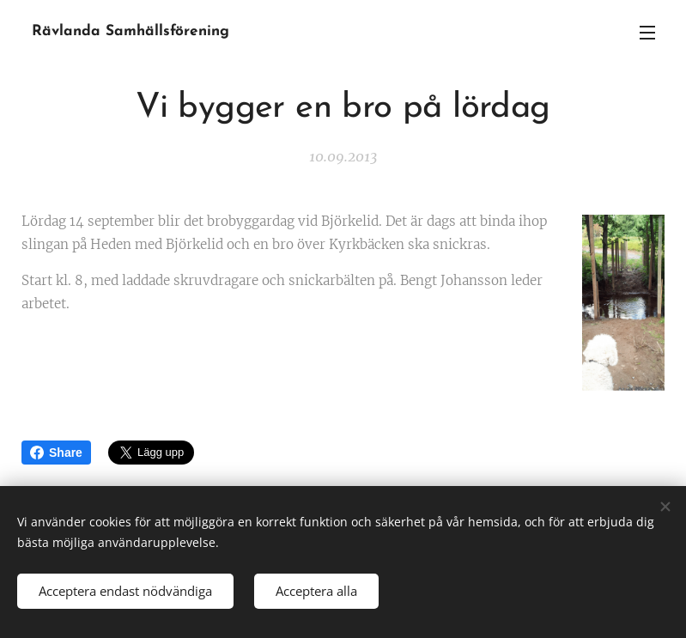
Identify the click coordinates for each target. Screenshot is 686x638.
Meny (647, 32)
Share (56, 452)
